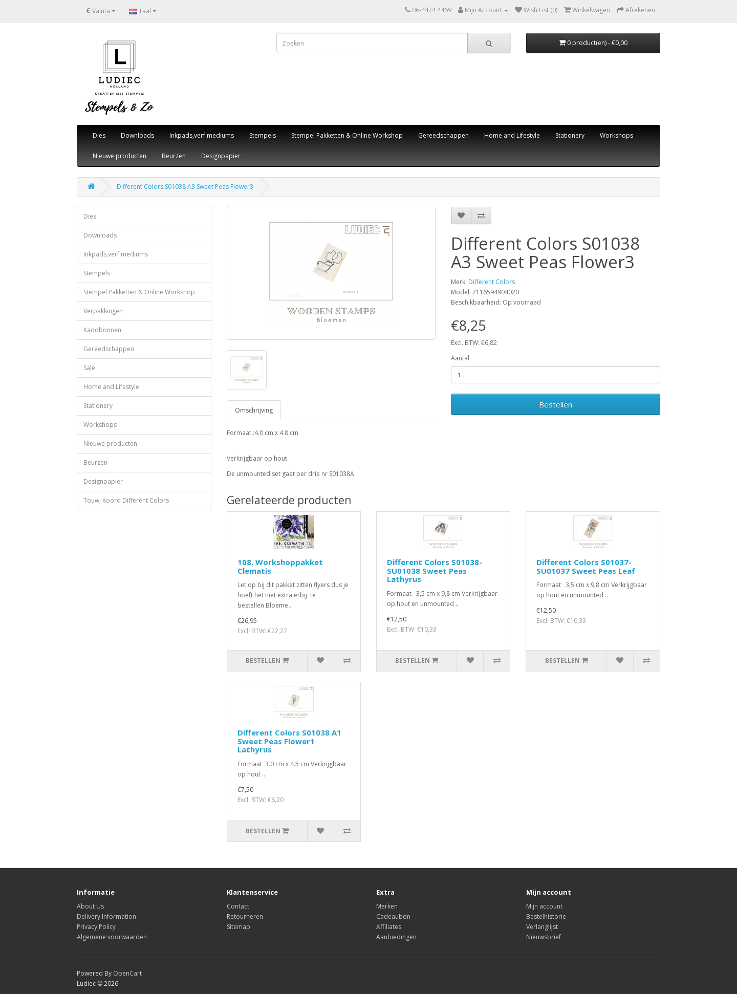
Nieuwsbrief (543, 937)
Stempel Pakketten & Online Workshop (347, 135)
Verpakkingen (103, 311)
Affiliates (388, 926)
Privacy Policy (96, 926)
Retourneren (245, 916)
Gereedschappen (443, 135)
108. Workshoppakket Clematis (280, 566)
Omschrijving (254, 410)
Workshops (616, 135)
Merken (387, 906)
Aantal (460, 358)
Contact (238, 906)
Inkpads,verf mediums (201, 135)
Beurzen (174, 156)
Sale (89, 367)
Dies (99, 135)
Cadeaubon (393, 916)
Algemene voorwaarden (112, 937)
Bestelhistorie (546, 916)
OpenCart (127, 973)
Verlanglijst (542, 926)
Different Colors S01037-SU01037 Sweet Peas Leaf (585, 566)
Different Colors (491, 281)
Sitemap (238, 926)
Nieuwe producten (119, 156)
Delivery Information (106, 916)
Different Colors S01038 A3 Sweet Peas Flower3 (185, 186)
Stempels (262, 135)
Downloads (137, 135)
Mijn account (544, 906)
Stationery (569, 135)
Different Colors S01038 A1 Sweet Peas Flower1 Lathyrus (289, 740)
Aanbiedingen (396, 937)
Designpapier (221, 156)
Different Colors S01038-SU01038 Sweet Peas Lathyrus (434, 570)
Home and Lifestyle (512, 135)
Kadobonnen (102, 330)
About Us (90, 906)
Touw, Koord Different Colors (126, 500)
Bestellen (555, 404)
